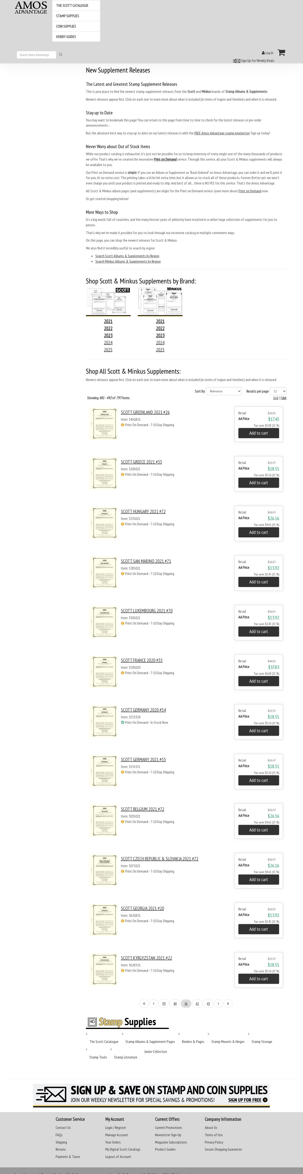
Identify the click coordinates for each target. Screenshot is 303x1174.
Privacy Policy (214, 1142)
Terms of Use (214, 1134)
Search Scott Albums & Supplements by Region (127, 255)
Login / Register (115, 1127)
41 (186, 1003)
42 (197, 1003)
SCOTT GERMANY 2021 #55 (143, 759)
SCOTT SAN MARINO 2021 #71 (146, 561)
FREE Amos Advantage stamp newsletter (222, 133)
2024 (108, 342)
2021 (108, 321)
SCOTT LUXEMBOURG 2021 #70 (147, 611)
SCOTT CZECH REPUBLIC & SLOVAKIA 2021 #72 (159, 859)
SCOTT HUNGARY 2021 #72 (143, 511)
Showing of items (108, 397)
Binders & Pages (193, 1041)
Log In (267, 52)
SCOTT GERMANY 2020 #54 (143, 710)
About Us (211, 1127)
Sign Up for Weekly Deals (252, 60)
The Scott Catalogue (103, 1041)
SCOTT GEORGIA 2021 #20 (142, 908)
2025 (108, 350)
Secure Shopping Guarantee (223, 1149)
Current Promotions (168, 1127)
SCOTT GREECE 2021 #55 (141, 462)
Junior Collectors (155, 1051)
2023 (108, 335)
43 (208, 1003)
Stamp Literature (125, 1057)
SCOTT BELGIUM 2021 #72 (142, 809)
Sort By (200, 391)
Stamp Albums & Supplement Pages (150, 1041)
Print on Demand (250, 191)
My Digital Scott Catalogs (122, 1149)
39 (163, 1003)
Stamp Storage (262, 1041)
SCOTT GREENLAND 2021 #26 (145, 412)
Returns (61, 1149)
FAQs (59, 1134)
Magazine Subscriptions (171, 1142)
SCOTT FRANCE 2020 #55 (142, 660)
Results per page (257, 391)
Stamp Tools (98, 1057)
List (283, 397)
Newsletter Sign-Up (168, 1134)
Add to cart (258, 433)
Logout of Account (118, 1156)
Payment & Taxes (68, 1156)
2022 (108, 328)
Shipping (61, 1142)
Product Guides (165, 1149)
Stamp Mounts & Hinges (228, 1041)
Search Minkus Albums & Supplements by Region (128, 261)
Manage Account (116, 1134)
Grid (275, 397)
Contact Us (63, 1127)
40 (175, 1003)
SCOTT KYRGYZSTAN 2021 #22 (146, 958)
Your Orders (113, 1142)
